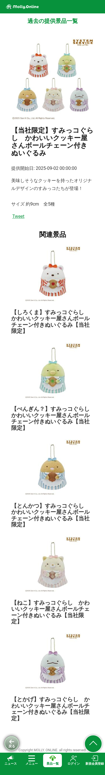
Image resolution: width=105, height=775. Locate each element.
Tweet (18, 216)
